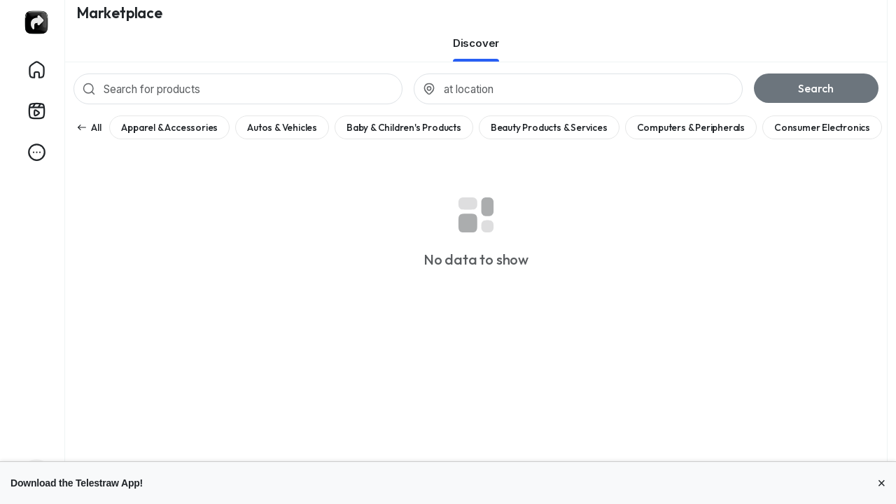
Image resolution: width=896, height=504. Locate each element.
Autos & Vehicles (282, 127)
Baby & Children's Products (403, 127)
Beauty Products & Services (549, 127)
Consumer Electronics (822, 127)
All (88, 127)
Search (816, 88)
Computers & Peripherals (691, 127)
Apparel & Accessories (169, 127)
